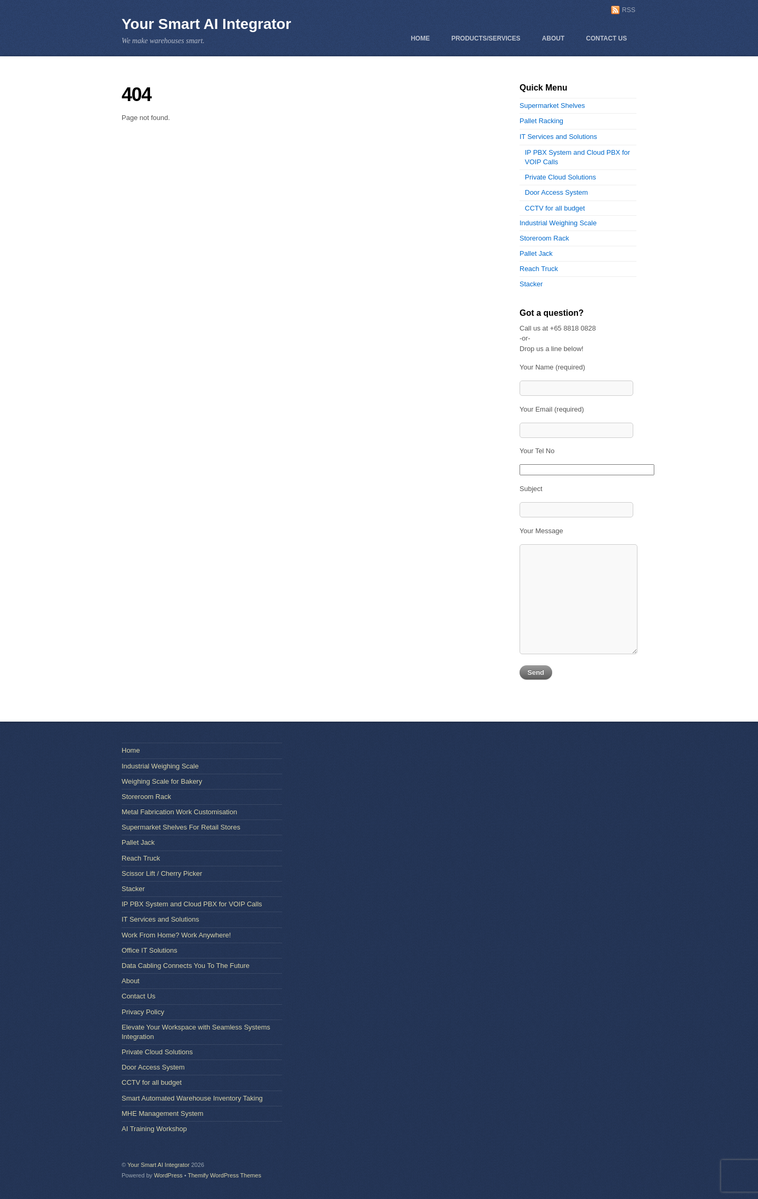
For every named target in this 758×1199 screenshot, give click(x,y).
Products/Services (485, 38)
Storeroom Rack (544, 238)
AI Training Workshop (154, 1129)
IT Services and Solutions (558, 137)
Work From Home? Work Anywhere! (176, 935)
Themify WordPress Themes (225, 1175)
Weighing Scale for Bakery (162, 781)
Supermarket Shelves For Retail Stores (181, 827)
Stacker (531, 284)
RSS (628, 10)
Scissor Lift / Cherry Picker (162, 873)
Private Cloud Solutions (560, 177)
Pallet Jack (536, 253)
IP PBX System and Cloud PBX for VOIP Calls (192, 904)
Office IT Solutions (149, 950)
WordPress (168, 1175)
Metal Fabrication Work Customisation (179, 812)
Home (420, 38)
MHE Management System (162, 1113)
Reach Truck (539, 269)
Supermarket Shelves (552, 105)
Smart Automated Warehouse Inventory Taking (192, 1098)
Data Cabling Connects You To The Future (186, 966)
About (553, 38)
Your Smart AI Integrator (206, 24)
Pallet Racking (541, 121)
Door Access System (556, 192)
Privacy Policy (143, 1012)
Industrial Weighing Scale (558, 223)
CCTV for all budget (555, 208)
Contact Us (606, 38)
